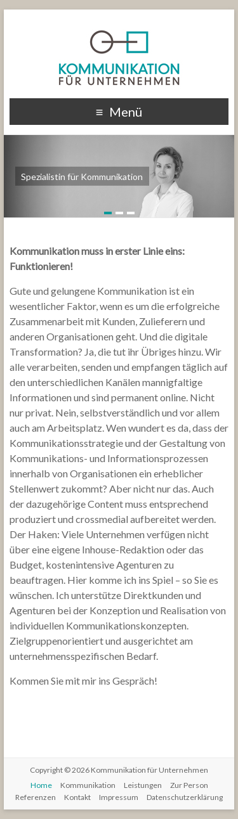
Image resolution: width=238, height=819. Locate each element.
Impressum (118, 797)
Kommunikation (88, 785)
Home (41, 785)
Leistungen (143, 785)
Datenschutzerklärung (185, 797)
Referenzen (35, 797)
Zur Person (189, 785)
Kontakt (77, 797)
